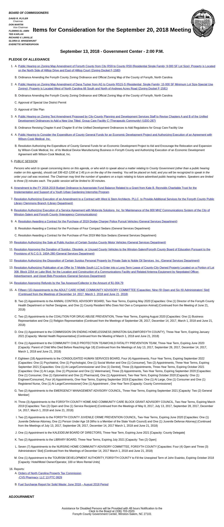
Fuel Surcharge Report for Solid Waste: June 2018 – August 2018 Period (63, 484)
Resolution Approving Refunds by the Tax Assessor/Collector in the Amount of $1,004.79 (68, 283)
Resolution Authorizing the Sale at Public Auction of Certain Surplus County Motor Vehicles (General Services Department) (90, 242)
